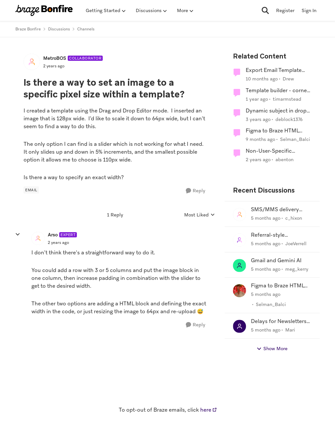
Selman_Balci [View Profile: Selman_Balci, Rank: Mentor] (295, 139)
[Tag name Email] (31, 190)
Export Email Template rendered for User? (274, 70)
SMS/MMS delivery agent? (275, 209)
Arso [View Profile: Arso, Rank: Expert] (53, 235)
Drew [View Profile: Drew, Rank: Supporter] (288, 79)
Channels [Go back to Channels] (86, 29)
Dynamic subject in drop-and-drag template (277, 111)
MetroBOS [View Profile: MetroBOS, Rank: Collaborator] (54, 58)
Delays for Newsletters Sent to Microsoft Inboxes (279, 321)
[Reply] (196, 190)
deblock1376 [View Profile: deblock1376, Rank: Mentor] (289, 119)
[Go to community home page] (44, 10)
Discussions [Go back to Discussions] (59, 29)
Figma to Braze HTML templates (272, 131)
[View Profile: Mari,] (239, 326)
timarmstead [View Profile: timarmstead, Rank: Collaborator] (287, 99)
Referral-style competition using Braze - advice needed (281, 235)
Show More (272, 349)
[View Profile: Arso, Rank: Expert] (37, 238)
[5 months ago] (265, 218)
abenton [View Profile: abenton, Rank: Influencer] (284, 159)
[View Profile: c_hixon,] (239, 214)
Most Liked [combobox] (199, 215)
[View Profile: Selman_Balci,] (239, 290)
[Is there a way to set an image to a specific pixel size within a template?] (58, 243)
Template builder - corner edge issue (277, 90)
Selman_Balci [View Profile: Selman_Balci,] (271, 304)
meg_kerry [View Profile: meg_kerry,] (297, 269)
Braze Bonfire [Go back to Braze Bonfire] (28, 29)
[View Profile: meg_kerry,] (239, 265)
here (205, 409)
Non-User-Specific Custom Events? (269, 151)
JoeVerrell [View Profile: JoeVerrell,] (296, 244)
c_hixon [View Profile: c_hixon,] (293, 218)
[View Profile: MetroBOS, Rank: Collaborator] (32, 62)
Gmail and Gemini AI (276, 260)
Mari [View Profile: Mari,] (290, 330)
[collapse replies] (18, 234)
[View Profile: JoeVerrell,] (239, 240)
